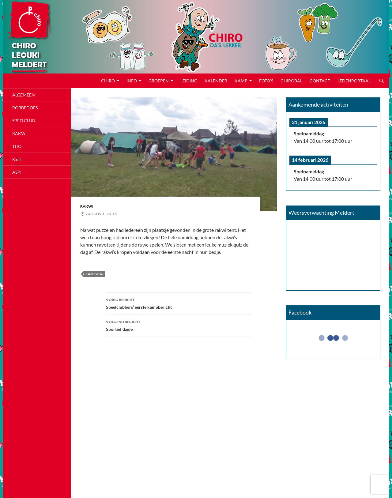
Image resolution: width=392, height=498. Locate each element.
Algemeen (23, 94)
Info (131, 80)
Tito (16, 146)
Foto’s (266, 80)
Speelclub (23, 120)
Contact (320, 80)
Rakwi (86, 206)
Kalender (216, 80)
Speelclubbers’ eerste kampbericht (178, 303)
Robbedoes (25, 107)
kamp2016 (94, 274)
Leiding (188, 80)
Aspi (16, 172)
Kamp (241, 80)
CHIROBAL (291, 80)
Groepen (159, 80)
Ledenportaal (354, 80)
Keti (16, 159)
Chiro (108, 80)
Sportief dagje (178, 325)
